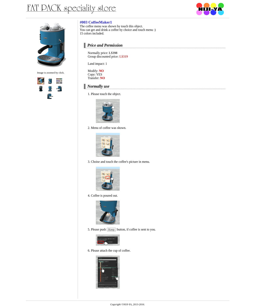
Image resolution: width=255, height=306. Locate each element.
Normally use (98, 86)
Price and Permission (105, 45)
